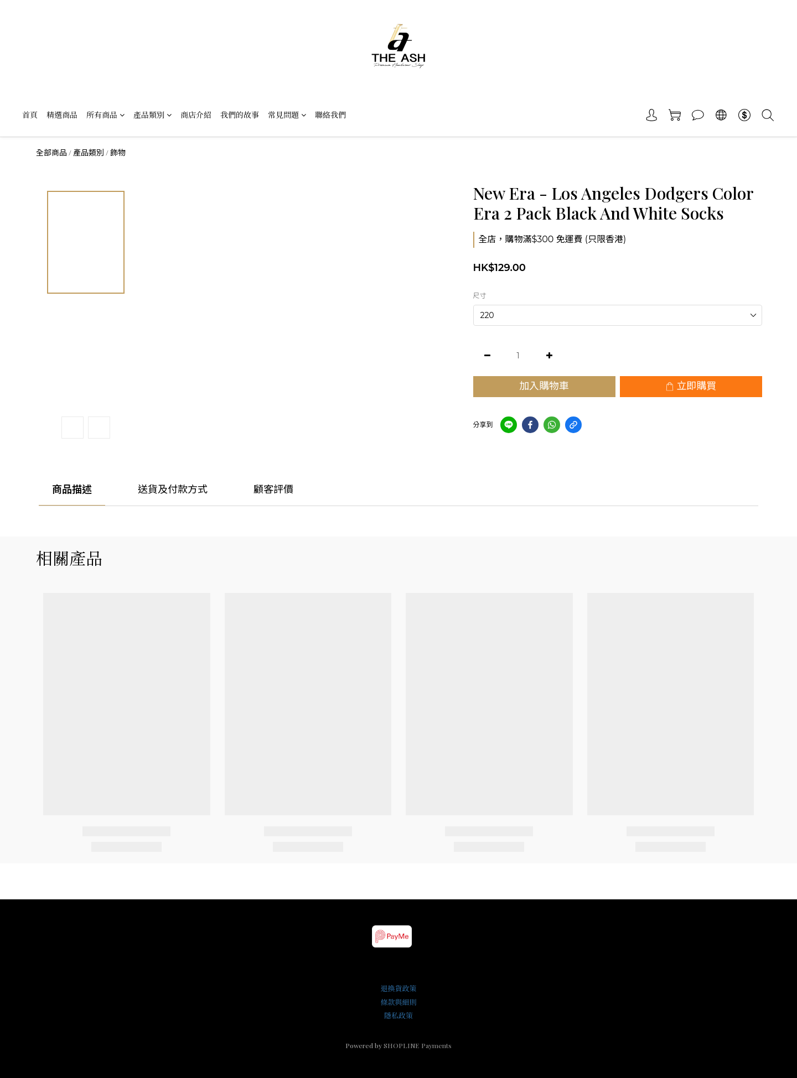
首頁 (30, 115)
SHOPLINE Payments (418, 1045)
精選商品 (61, 115)
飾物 (118, 153)
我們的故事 (239, 115)
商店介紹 (195, 115)
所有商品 (105, 115)
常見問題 (287, 115)
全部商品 (51, 153)
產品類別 (152, 115)
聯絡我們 (330, 115)
